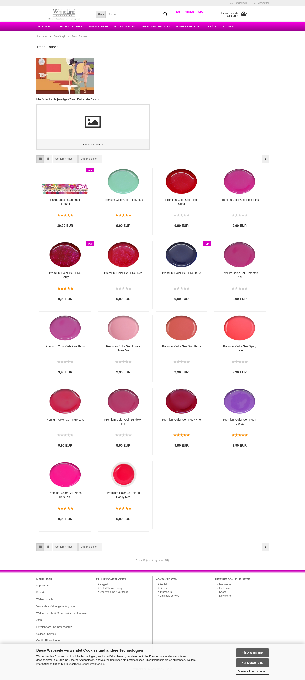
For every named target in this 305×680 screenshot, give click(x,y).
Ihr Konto (224, 593)
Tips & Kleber (98, 26)
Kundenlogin (238, 3)
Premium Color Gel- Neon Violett (239, 427)
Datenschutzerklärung (91, 663)
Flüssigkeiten (124, 26)
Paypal (104, 589)
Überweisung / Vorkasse (114, 597)
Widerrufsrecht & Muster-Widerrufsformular (61, 618)
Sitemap (164, 593)
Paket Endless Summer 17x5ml (65, 207)
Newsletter (225, 601)
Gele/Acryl (45, 26)
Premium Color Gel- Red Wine (181, 425)
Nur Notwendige (252, 662)
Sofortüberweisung (111, 593)
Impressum (42, 591)
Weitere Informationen (252, 671)
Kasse (222, 597)
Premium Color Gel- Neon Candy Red (123, 500)
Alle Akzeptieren (252, 652)
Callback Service (46, 639)
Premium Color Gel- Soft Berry (181, 352)
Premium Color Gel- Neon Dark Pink (65, 500)
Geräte (211, 26)
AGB (39, 625)
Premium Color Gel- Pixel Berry (65, 280)
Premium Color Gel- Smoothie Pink (240, 280)
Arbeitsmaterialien (155, 26)
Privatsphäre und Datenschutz (54, 632)
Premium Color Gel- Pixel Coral (181, 207)
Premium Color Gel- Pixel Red (123, 278)
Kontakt (40, 598)
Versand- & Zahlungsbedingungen (56, 611)
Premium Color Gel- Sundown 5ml (123, 427)
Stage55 (228, 26)
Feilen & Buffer (70, 26)
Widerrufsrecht (45, 605)
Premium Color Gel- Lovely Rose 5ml (123, 354)
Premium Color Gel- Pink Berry (65, 352)
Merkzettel (261, 3)
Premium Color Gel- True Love (65, 425)
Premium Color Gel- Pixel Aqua (123, 205)
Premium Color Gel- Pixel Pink (239, 205)
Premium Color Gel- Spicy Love (239, 354)
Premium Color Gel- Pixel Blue (181, 278)
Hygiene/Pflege (187, 26)
